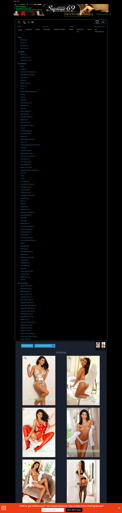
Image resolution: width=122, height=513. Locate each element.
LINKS (89, 29)
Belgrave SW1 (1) (25, 291)
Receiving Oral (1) (25, 232)
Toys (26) (23, 268)
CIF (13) (22, 94)
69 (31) (22, 66)
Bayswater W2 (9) (25, 288)
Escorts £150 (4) (25, 57)
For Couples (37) (25, 164)
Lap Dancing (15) (25, 187)
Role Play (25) (24, 246)
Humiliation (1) (25, 181)
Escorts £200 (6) (25, 60)
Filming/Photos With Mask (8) (30, 145)
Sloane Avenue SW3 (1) (27, 333)
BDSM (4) (23, 80)
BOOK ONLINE (27, 346)
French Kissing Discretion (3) (29, 170)
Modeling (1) (24, 206)
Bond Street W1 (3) (26, 294)
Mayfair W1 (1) (24, 319)
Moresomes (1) (25, 209)
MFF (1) (22, 201)
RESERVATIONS (99, 26)
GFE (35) (23, 173)
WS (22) (22, 279)
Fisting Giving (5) (25, 150)
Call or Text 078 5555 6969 (76, 14)
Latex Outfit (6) (25, 190)
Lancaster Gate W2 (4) (27, 311)
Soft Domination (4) (26, 251)
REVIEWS (47, 29)
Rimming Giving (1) (26, 237)
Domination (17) (25, 122)
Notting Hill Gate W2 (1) (27, 322)
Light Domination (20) (27, 195)
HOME (19, 26)
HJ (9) (22, 176)
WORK (70, 29)
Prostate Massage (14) (27, 226)
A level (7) (23, 69)
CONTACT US (80, 30)
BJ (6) (22, 89)
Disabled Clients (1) (26, 117)
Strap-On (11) (24, 260)
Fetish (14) (23, 142)
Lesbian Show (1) (25, 192)
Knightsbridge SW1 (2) (27, 308)
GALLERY (45, 26)
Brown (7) (23, 43)
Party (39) (23, 221)
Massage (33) (24, 198)
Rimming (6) (24, 235)
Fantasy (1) (23, 136)
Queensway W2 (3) (26, 328)
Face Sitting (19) (25, 134)
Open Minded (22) (26, 215)
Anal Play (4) (24, 77)
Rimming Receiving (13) (28, 240)
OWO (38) (23, 218)
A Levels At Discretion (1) (28, 72)
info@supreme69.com (103, 14)
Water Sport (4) (25, 277)
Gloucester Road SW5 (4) (28, 305)
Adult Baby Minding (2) (27, 75)
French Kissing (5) (26, 167)
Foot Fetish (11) (25, 159)
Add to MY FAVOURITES (45, 346)
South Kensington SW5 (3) (28, 336)
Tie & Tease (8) (24, 265)
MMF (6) (23, 204)
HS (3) (22, 178)
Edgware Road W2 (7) (27, 302)
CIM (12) (22, 97)
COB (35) (23, 100)
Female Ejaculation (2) (27, 139)
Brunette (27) (24, 45)
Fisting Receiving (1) (26, 153)
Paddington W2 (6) (26, 325)
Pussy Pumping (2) (26, 229)
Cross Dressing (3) (26, 103)
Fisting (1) (23, 148)
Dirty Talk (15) (24, 114)
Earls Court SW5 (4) (26, 300)
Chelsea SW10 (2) (26, 297)
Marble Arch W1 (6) (26, 314)
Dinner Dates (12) (25, 111)
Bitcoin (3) (23, 54)
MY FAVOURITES (99, 32)
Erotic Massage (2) (26, 131)
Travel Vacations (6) (26, 271)
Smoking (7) (24, 249)
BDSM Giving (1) (25, 83)
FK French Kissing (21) (27, 156)
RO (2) (22, 243)
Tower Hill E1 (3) (25, 339)
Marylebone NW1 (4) (26, 316)
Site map (16, 1)
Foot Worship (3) (25, 162)
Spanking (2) (24, 254)
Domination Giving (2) (27, 125)
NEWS (71, 26)
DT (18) (22, 128)
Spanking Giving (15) (27, 257)
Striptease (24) (24, 263)
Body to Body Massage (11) (28, 91)
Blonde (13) (23, 40)
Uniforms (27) (24, 274)
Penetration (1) (24, 223)
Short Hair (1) (24, 48)
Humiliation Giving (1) (27, 184)
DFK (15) (23, 108)
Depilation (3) (24, 105)
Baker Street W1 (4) (26, 286)
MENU (19, 22)
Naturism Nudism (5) (27, 212)
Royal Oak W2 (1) (25, 331)
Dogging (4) (24, 119)
